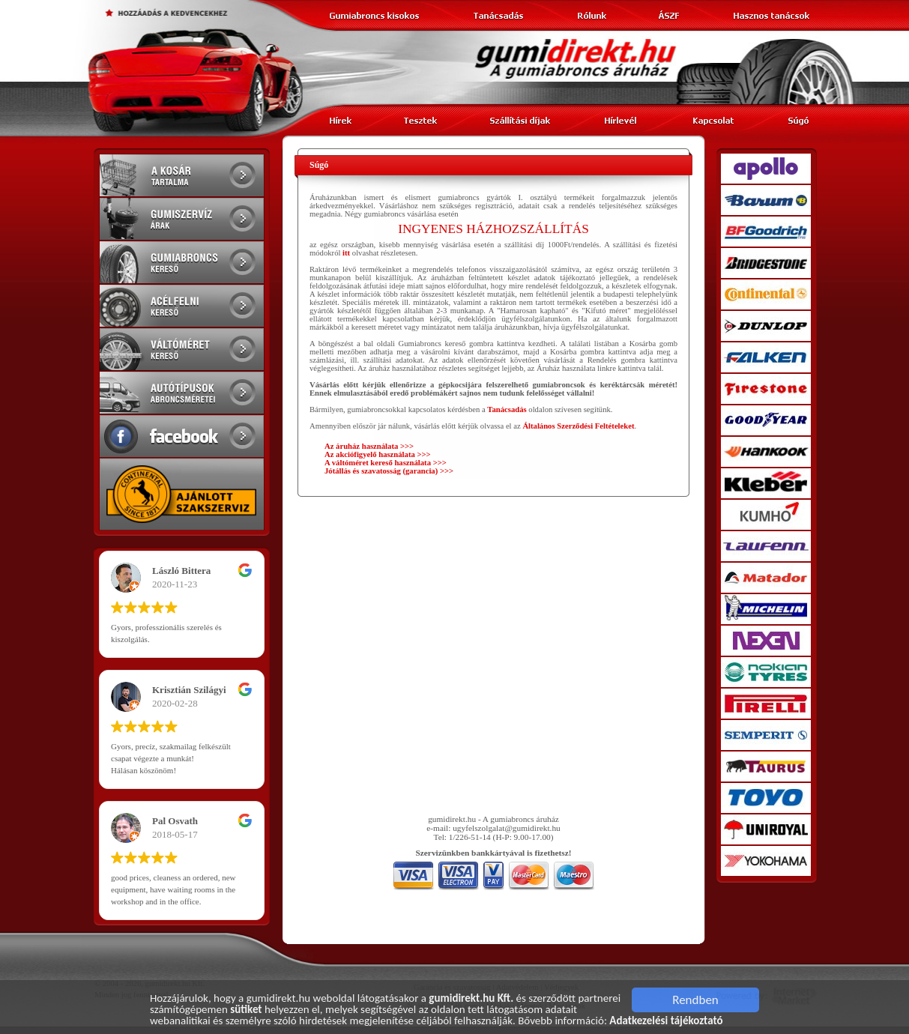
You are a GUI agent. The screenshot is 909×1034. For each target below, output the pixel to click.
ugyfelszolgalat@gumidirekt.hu (507, 827)
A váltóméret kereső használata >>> (385, 463)
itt (346, 253)
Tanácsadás (506, 409)
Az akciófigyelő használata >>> (377, 454)
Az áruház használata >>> (369, 446)
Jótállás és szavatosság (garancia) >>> (388, 471)
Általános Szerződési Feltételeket (578, 426)
